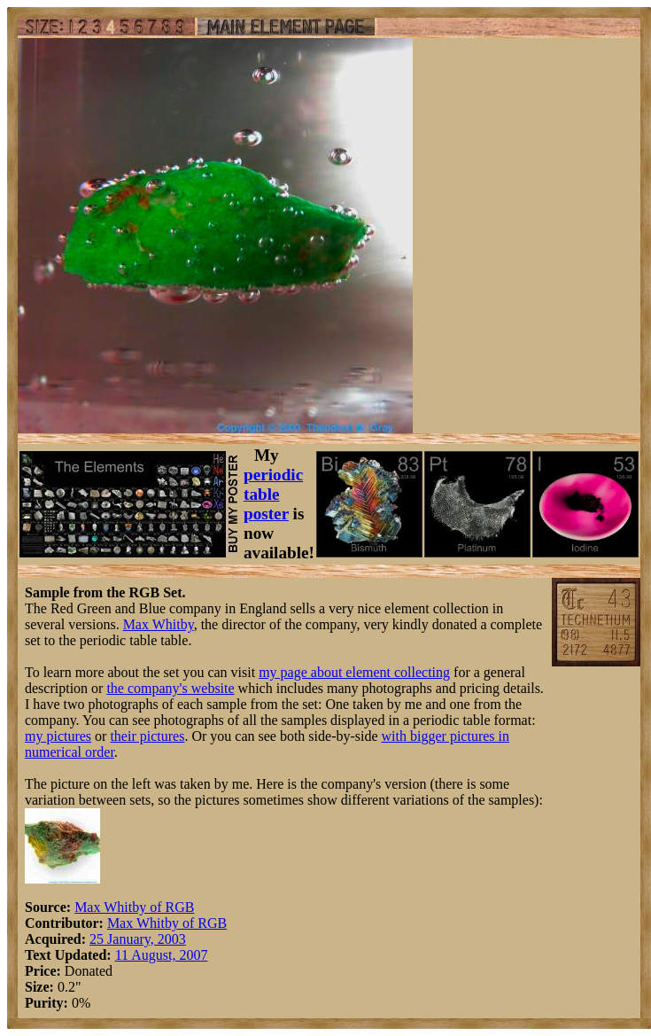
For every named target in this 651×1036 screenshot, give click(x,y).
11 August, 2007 (161, 954)
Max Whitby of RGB (134, 907)
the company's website (170, 688)
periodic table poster (273, 494)
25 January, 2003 (137, 938)
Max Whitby (158, 624)
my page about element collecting (354, 672)
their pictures (147, 736)
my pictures (58, 736)
